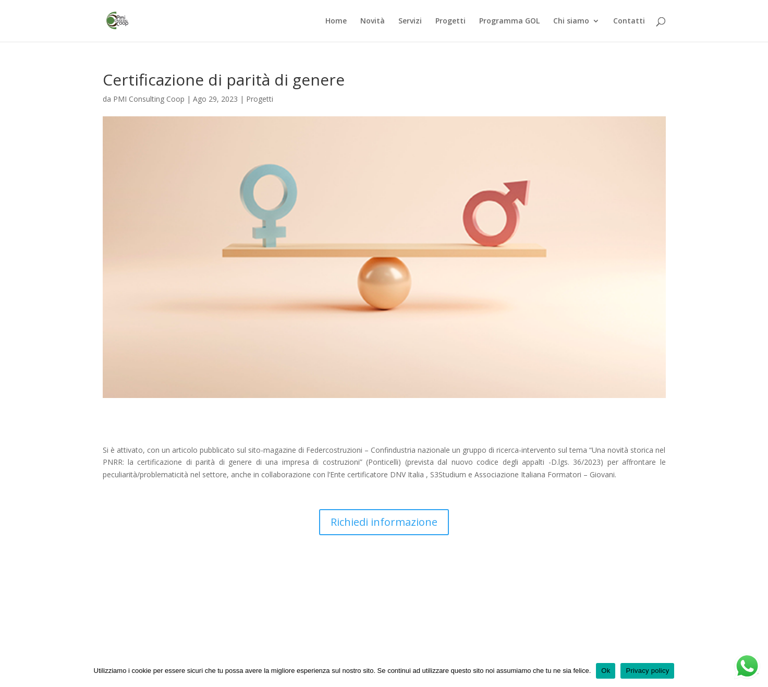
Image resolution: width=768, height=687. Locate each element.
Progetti (450, 21)
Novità (372, 21)
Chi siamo (571, 21)
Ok (605, 670)
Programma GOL (509, 21)
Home (336, 21)
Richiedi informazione (384, 522)
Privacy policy (647, 670)
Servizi (410, 21)
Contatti (629, 21)
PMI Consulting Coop (149, 99)
